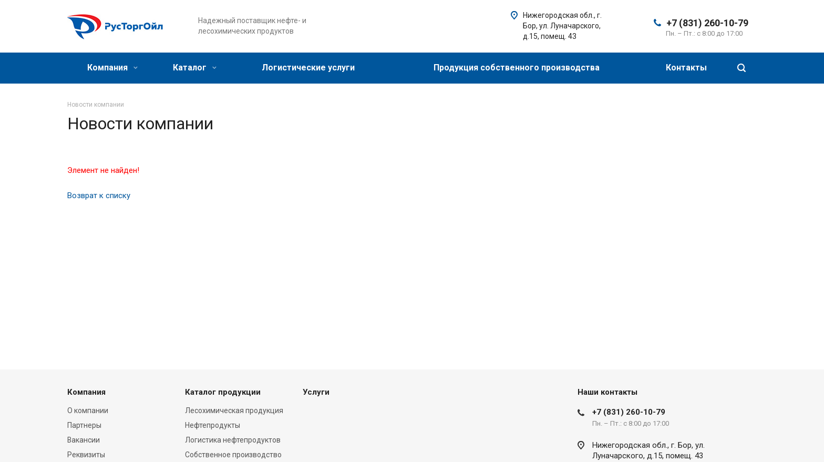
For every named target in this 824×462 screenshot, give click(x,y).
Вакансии (83, 440)
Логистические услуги (308, 68)
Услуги (316, 392)
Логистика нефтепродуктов (233, 440)
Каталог (195, 68)
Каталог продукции (223, 392)
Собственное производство (233, 454)
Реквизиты (86, 454)
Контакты (686, 68)
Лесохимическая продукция (234, 410)
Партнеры (84, 425)
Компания (112, 68)
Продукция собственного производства (517, 68)
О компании (87, 410)
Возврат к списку (98, 195)
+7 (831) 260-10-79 (707, 22)
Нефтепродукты (212, 425)
